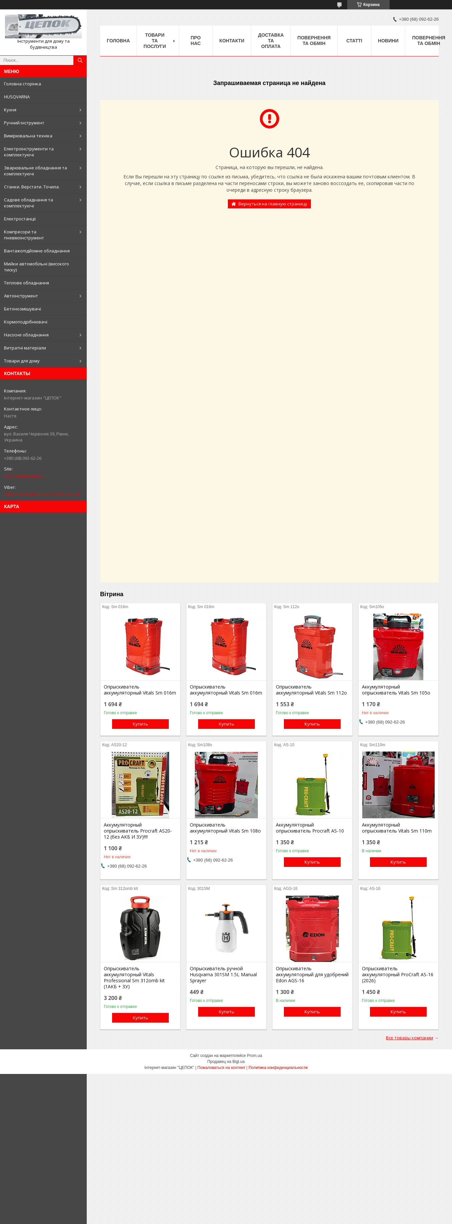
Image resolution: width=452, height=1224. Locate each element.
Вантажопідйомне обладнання (37, 251)
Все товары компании (409, 1038)
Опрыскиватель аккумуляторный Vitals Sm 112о (311, 690)
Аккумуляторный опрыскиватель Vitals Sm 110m (397, 828)
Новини (388, 40)
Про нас (196, 40)
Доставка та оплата (271, 40)
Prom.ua (254, 1055)
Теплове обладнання (26, 283)
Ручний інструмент (24, 123)
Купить (140, 724)
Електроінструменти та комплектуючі (29, 152)
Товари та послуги (154, 40)
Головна (118, 40)
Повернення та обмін (314, 40)
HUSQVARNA (17, 97)
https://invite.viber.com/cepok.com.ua (42, 494)
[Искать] (80, 60)
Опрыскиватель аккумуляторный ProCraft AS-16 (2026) (397, 975)
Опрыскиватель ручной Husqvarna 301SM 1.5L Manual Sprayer (223, 975)
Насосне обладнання (26, 335)
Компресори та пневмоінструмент (24, 235)
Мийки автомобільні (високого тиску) (36, 267)
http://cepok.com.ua (24, 476)
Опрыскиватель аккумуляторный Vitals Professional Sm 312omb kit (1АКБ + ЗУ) (134, 978)
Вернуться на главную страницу (273, 204)
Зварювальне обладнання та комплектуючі (35, 171)
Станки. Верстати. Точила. (32, 187)
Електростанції (20, 219)
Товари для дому (22, 361)
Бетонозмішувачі (22, 309)
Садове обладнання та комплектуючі (28, 203)
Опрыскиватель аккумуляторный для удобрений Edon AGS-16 (312, 975)
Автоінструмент (21, 296)
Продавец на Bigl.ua (226, 1061)
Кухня (10, 110)
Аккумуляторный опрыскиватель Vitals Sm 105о (396, 690)
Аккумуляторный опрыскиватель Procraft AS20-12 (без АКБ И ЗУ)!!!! (138, 831)
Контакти (232, 40)
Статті (354, 40)
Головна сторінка (22, 84)
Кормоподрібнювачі (25, 322)
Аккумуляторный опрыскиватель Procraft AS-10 (310, 828)
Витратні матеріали (25, 348)
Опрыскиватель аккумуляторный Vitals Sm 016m (140, 690)
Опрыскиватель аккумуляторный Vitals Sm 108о (225, 828)
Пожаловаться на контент (221, 1067)
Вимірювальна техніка (28, 136)
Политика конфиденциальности (278, 1067)
